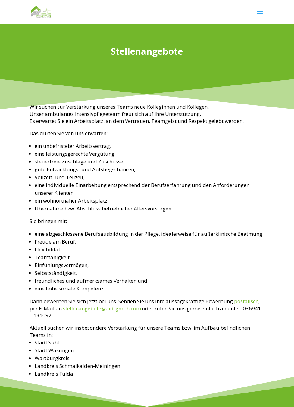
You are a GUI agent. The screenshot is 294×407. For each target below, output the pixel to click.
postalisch (246, 301)
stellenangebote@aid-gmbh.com (102, 308)
